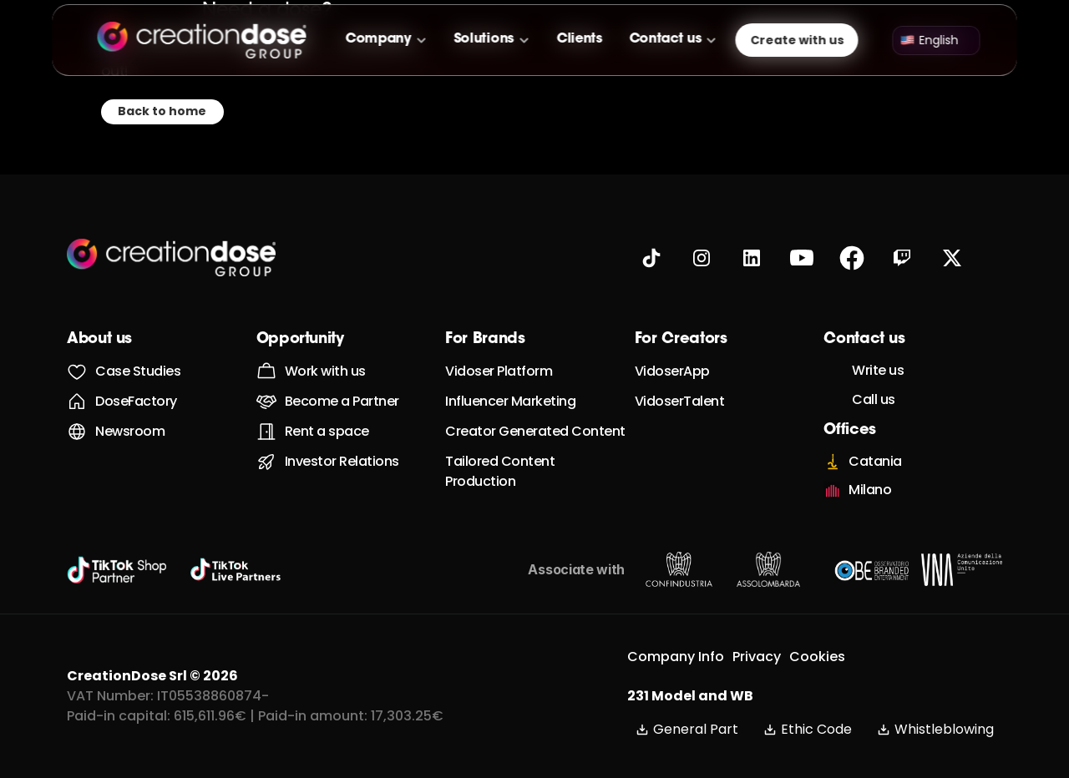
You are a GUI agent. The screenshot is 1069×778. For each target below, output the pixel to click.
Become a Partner (342, 401)
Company (379, 39)
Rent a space (327, 431)
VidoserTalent (680, 401)
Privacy (756, 656)
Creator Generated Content (535, 431)
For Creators (681, 339)
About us (99, 339)
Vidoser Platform (498, 371)
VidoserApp (672, 371)
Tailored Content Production (501, 471)
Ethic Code (807, 729)
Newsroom (130, 431)
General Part (687, 729)
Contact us (665, 39)
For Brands (484, 339)
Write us (878, 370)
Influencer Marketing (510, 401)
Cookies (817, 656)
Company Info (675, 656)
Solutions (483, 39)
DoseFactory (136, 401)
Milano (870, 489)
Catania (875, 461)
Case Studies (137, 371)
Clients (579, 39)
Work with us (325, 371)
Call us (873, 399)
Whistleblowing (935, 729)
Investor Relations (342, 461)
